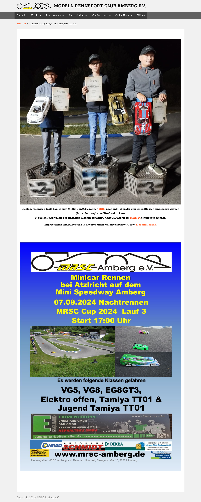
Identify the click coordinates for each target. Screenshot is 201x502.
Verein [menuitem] (34, 15)
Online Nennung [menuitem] (124, 15)
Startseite (21, 24)
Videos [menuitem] (141, 15)
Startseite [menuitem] (22, 15)
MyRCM (135, 217)
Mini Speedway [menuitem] (99, 15)
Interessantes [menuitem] (53, 15)
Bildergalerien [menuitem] (76, 15)
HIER (102, 209)
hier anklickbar (146, 224)
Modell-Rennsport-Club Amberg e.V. (100, 5)
